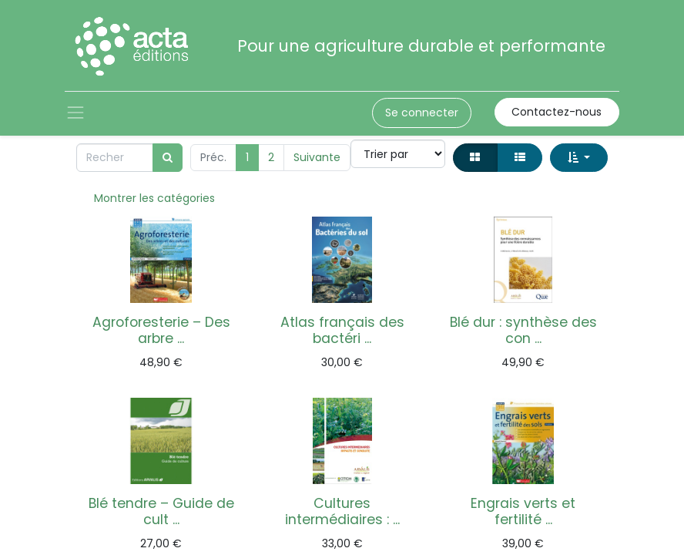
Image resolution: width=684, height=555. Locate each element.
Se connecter (421, 112)
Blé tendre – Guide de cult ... (161, 511)
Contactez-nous (556, 111)
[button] (579, 157)
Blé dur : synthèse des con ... (523, 330)
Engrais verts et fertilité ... (523, 511)
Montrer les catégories (154, 198)
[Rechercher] (168, 157)
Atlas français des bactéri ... (342, 330)
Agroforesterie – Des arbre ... (161, 330)
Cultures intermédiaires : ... (342, 511)
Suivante (316, 157)
